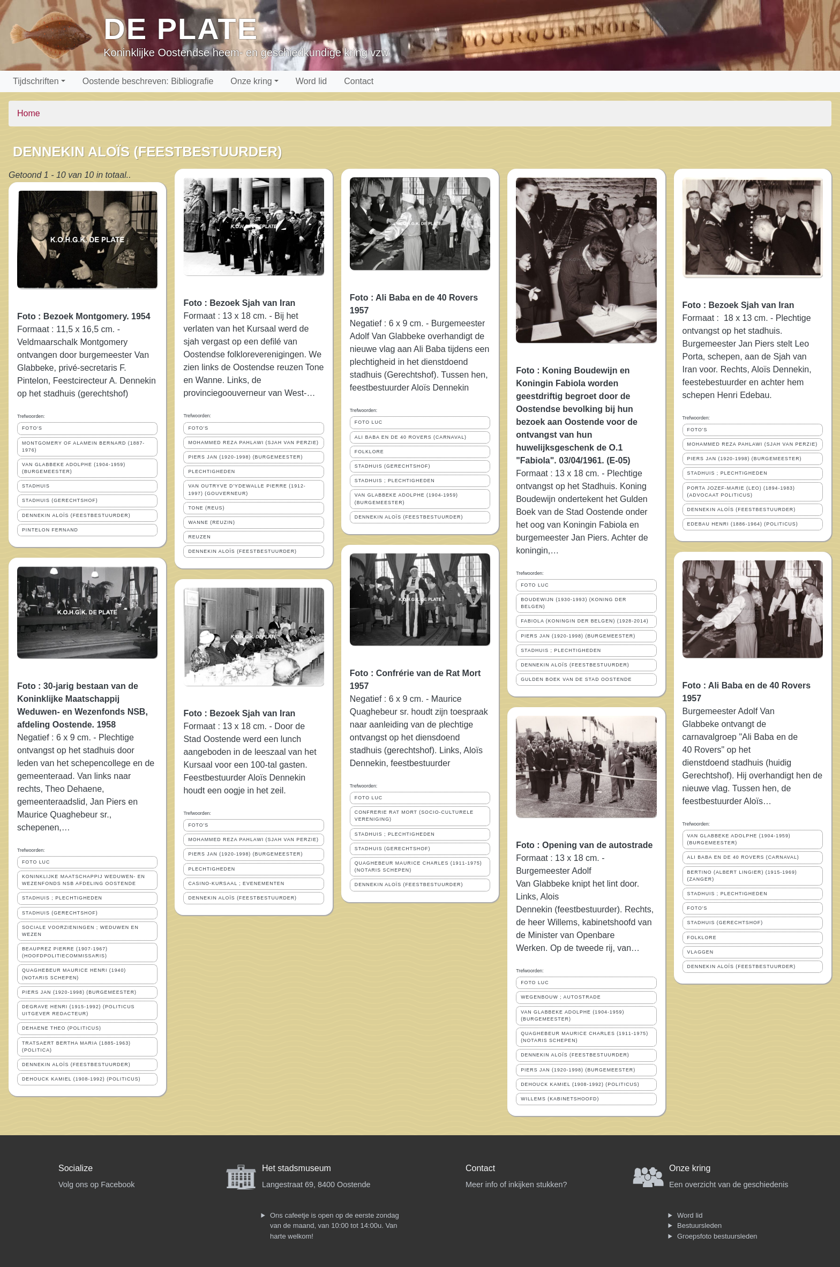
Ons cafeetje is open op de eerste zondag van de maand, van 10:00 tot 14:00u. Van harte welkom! (334, 1225)
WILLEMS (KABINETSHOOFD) (560, 1098)
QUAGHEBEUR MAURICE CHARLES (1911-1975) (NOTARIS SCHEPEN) (418, 866)
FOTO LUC (36, 862)
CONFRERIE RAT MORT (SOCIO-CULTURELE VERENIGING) (414, 815)
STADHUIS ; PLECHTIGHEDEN (62, 898)
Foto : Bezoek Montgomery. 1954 (84, 316)
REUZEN (199, 536)
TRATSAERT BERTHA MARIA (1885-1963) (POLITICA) (76, 1046)
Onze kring (251, 81)
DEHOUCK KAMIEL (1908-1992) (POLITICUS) (81, 1079)
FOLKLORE (369, 451)
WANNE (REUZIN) (211, 522)
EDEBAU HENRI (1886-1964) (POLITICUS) (742, 524)
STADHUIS (36, 486)
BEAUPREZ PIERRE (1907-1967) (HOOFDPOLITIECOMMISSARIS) (65, 952)
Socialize (75, 1168)
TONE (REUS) (206, 508)
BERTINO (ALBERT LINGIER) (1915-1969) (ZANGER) (742, 875)
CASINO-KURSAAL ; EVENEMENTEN (236, 883)
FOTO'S (32, 428)
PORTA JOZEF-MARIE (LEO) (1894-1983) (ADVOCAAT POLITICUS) (741, 491)
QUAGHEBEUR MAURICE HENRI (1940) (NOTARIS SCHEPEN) (74, 974)
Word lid (311, 81)
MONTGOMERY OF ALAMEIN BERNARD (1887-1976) (83, 446)
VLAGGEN (700, 952)
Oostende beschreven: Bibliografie (148, 81)
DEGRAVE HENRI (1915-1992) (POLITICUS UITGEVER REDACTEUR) (78, 1010)
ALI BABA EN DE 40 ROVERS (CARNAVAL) (411, 437)
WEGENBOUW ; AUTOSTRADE (561, 997)
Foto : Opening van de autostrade (584, 845)
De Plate (180, 29)
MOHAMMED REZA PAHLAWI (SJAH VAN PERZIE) (253, 442)
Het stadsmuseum (296, 1168)
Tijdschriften (36, 81)
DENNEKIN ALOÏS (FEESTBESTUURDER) (76, 515)
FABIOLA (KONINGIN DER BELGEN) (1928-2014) (585, 621)
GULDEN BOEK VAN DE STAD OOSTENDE (576, 679)
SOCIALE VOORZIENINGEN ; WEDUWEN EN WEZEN (80, 931)
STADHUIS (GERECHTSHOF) (60, 500)
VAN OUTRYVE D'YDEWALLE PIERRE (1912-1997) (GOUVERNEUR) (246, 489)
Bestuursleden (699, 1225)
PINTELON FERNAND (50, 530)
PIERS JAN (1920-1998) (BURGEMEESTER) (79, 992)
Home (28, 113)
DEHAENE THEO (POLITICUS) (61, 1028)
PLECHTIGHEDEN (211, 471)
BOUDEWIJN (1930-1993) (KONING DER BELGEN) (573, 603)
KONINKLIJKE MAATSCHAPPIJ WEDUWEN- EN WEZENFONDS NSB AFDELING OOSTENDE (83, 880)
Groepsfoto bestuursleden (717, 1236)
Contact (358, 81)
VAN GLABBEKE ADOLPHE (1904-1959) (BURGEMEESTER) (73, 468)
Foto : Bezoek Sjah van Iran (239, 303)
